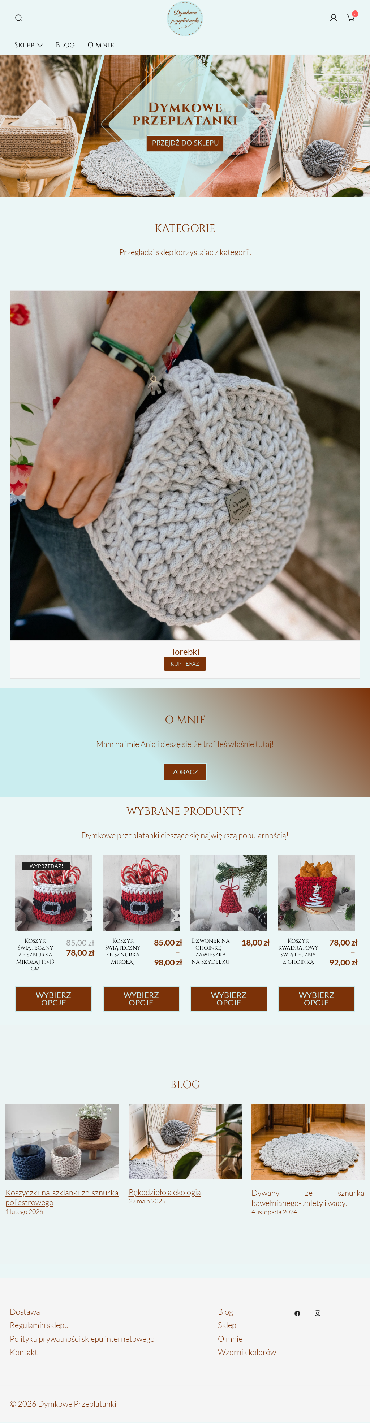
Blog (65, 45)
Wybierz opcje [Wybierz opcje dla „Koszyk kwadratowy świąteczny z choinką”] (316, 1000)
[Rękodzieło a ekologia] (185, 1143)
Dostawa (25, 1313)
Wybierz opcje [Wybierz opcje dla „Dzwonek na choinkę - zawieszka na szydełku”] (228, 1000)
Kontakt (24, 1353)
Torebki (185, 651)
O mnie (100, 45)
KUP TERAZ (185, 663)
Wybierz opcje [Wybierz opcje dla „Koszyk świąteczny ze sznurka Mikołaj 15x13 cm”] (53, 1000)
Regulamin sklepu (39, 1326)
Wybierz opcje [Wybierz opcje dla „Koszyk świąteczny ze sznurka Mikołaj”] (141, 1000)
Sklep (24, 45)
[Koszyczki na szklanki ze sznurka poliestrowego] (62, 1143)
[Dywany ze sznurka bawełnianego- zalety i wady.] (308, 1143)
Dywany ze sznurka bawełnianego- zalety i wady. (308, 1199)
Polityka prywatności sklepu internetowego (82, 1340)
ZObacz (185, 772)
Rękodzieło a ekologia (165, 1193)
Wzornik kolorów (247, 1353)
